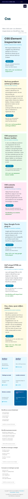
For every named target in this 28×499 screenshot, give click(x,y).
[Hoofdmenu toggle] (25, 6)
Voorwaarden (12, 492)
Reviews (5, 401)
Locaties (19, 385)
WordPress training (5, 451)
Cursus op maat (6, 474)
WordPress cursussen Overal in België (10, 461)
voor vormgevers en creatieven (8, 436)
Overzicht (5, 368)
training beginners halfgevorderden (9, 433)
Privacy (17, 492)
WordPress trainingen (6, 458)
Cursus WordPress (5, 413)
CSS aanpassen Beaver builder (11, 138)
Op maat (5, 385)
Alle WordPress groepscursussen (9, 443)
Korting (19, 401)
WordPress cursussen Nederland (9, 424)
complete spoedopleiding (7, 439)
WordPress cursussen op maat (8, 482)
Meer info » (9, 62)
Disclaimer (22, 490)
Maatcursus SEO (8, 471)
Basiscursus (12, 1)
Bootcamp (19, 367)
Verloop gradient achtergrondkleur (11, 83)
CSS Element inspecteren (13, 41)
